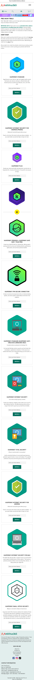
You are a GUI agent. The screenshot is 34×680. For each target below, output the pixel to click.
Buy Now (31, 37)
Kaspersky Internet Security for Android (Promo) (17, 129)
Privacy (17, 655)
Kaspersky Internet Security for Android (17, 503)
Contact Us (17, 650)
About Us (17, 649)
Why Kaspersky (17, 653)
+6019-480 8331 (21, 673)
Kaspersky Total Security (17, 450)
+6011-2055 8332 (13, 673)
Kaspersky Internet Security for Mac (17, 555)
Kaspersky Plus (17, 166)
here (12, 32)
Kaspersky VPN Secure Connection (17, 291)
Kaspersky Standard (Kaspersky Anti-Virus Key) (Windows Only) (17, 342)
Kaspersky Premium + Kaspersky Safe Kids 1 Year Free (17, 241)
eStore (8, 42)
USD (30, 5)
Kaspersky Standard (17, 77)
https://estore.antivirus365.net (11, 668)
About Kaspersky (17, 652)
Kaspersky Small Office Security (17, 606)
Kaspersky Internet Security (17, 397)
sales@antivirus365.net (13, 670)
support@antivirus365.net (15, 672)
